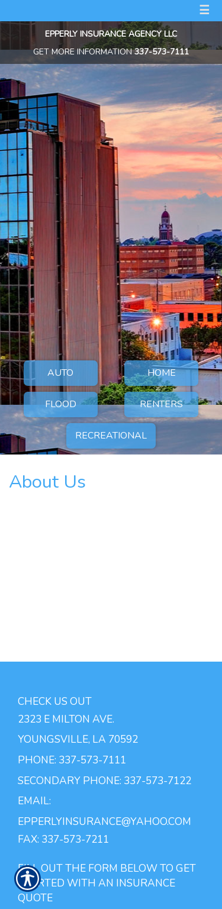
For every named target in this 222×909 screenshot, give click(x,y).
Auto (60, 372)
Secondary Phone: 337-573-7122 (104, 780)
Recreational (111, 435)
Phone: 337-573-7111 (72, 760)
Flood (60, 404)
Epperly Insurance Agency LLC (111, 34)
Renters (161, 404)
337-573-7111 (161, 51)
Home (161, 372)
